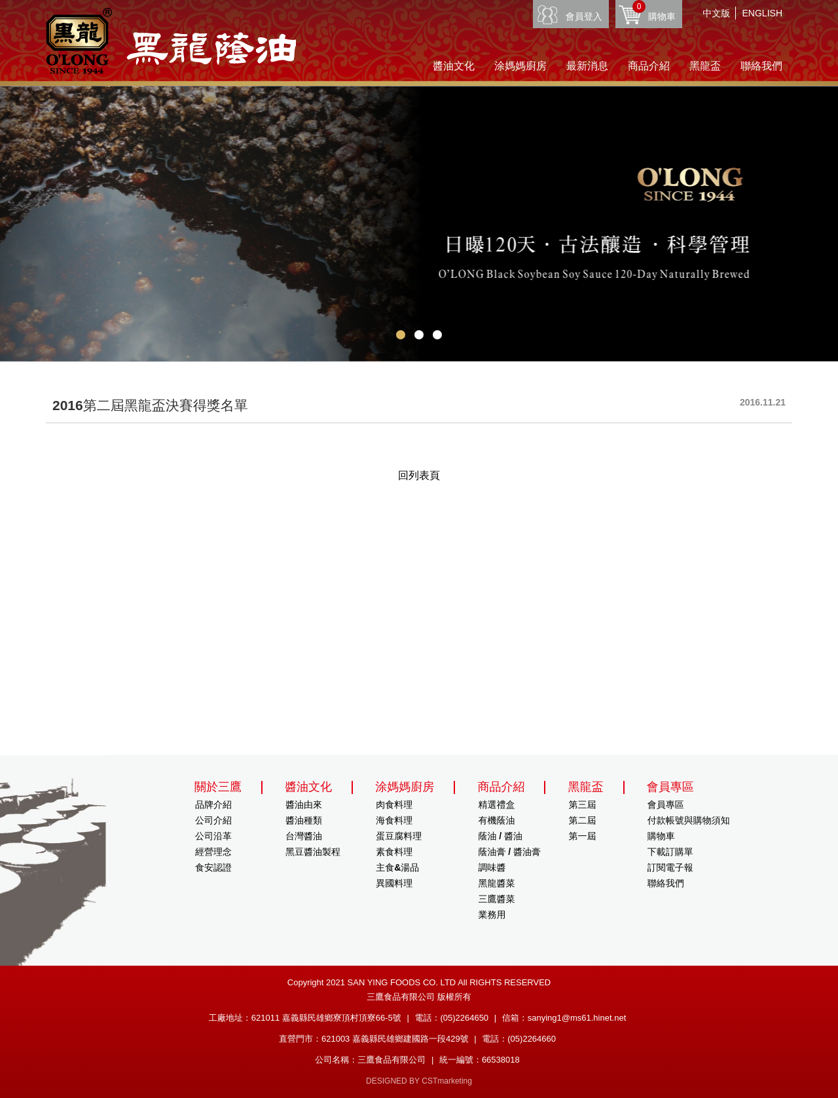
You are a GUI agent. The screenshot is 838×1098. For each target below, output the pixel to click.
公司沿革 (213, 836)
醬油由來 (303, 804)
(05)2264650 (464, 1018)
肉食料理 (394, 804)
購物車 (654, 11)
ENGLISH (762, 13)
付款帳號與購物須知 (688, 820)
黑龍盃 (705, 65)
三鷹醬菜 (496, 899)
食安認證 (213, 867)
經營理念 (213, 851)
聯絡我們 (761, 65)
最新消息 (587, 65)
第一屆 (582, 836)
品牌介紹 (213, 804)
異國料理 (394, 883)
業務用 (491, 914)
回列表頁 (419, 475)
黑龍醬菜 (496, 883)
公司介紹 (213, 820)
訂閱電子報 (670, 867)
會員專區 (665, 804)
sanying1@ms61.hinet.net (577, 1018)
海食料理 (394, 820)
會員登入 (584, 16)
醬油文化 (454, 65)
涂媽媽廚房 (520, 65)
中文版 (716, 13)
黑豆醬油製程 (312, 851)
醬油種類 (303, 820)
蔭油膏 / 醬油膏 (509, 851)
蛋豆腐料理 (399, 836)
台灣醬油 (303, 836)
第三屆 (582, 804)
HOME (171, 41)
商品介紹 (649, 65)
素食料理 (394, 851)
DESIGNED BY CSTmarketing (419, 1081)
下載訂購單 (670, 851)
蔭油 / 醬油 (500, 836)
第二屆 (582, 820)
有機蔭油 (496, 820)
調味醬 (491, 867)
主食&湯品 (397, 867)
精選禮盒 (496, 804)
